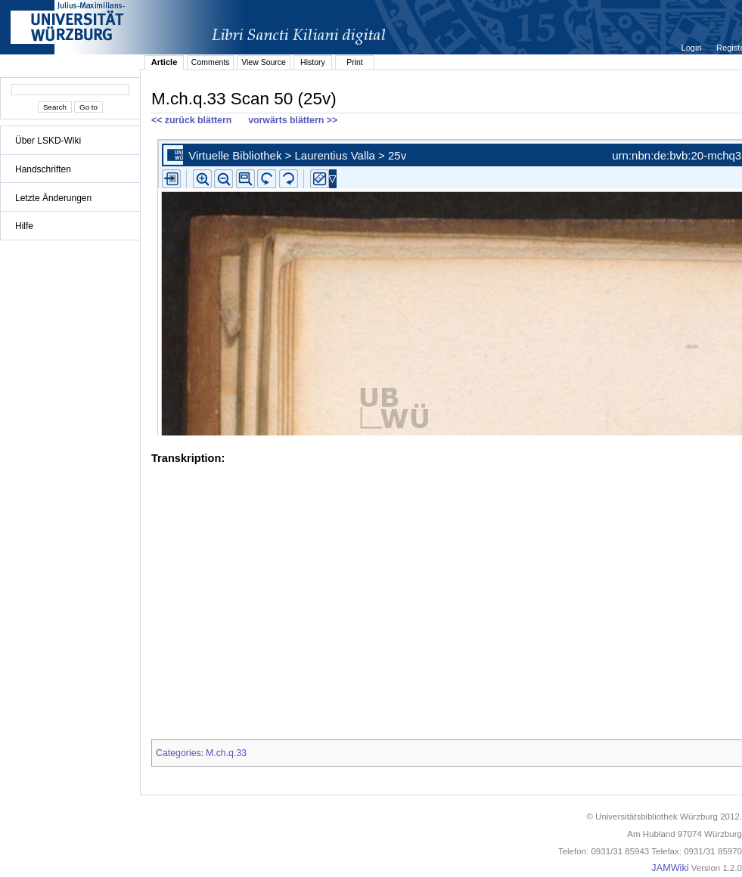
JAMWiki (669, 868)
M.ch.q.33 (226, 753)
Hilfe (24, 226)
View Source (263, 62)
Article (164, 62)
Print (354, 62)
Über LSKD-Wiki (48, 140)
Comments (210, 62)
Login (692, 47)
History (312, 62)
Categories (178, 753)
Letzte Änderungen (53, 198)
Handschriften (43, 169)
